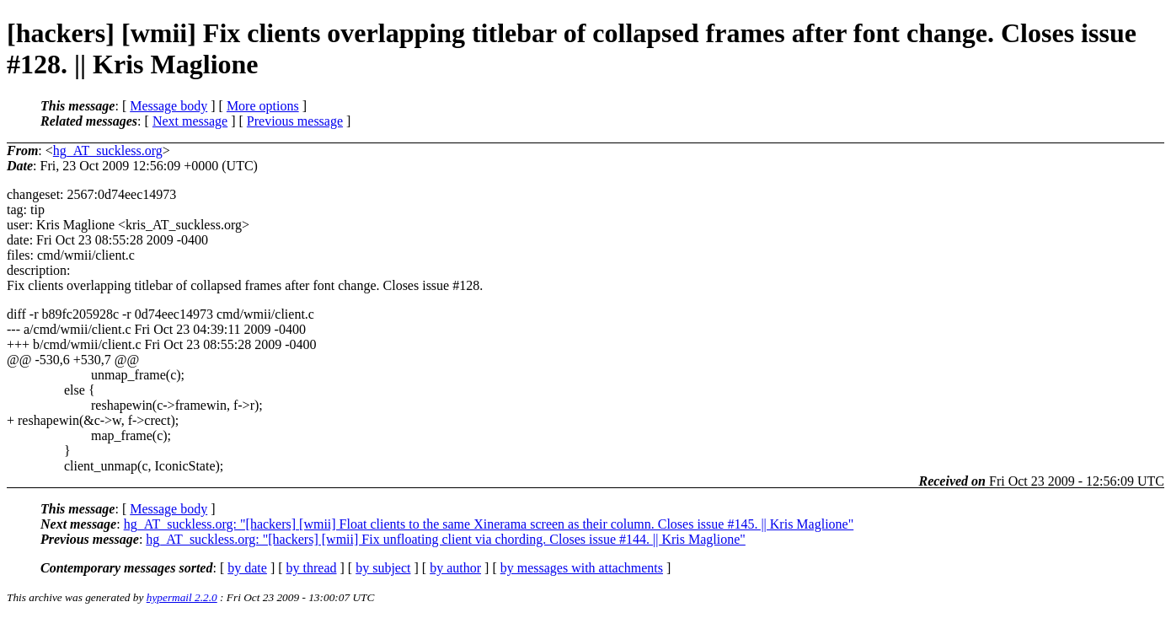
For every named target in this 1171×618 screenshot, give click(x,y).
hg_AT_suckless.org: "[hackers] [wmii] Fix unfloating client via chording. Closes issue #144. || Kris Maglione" (446, 539)
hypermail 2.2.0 (182, 597)
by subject (383, 568)
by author (455, 568)
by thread (311, 568)
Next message (189, 121)
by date (247, 568)
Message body (168, 106)
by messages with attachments (581, 568)
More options (263, 106)
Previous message (295, 121)
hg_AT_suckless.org (108, 150)
